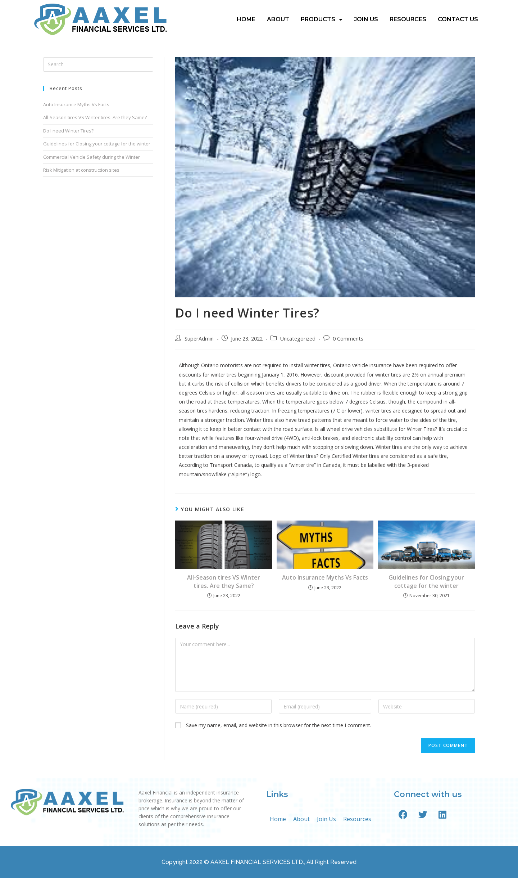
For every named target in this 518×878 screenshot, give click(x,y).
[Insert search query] (98, 64)
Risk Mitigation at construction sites (81, 170)
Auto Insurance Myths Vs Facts (325, 577)
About (278, 19)
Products (321, 19)
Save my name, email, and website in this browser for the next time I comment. (278, 725)
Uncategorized (297, 338)
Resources (408, 19)
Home (246, 19)
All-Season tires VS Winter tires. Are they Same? (223, 581)
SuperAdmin (199, 338)
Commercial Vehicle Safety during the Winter (91, 157)
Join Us (366, 19)
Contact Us (458, 19)
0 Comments (348, 338)
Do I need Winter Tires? (68, 130)
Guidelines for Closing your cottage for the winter (426, 581)
